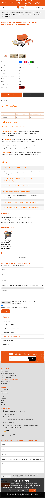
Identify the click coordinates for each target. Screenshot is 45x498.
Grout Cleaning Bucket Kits (9, 217)
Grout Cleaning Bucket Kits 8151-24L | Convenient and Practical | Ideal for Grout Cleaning (7, 244)
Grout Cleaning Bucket (34, 12)
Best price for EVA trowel (8, 222)
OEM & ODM (4, 394)
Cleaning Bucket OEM (24, 217)
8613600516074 (18, 420)
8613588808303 (9, 420)
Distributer (4, 392)
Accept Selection (22, 490)
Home (3, 12)
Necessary (10, 494)
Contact (3, 404)
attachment (6, 302)
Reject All (12, 490)
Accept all (32, 490)
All (7, 12)
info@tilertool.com (9, 417)
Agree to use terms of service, (14, 307)
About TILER (4, 390)
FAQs (2, 400)
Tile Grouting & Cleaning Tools (18, 12)
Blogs (2, 402)
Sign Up (13, 3)
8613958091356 (9, 422)
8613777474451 (28, 420)
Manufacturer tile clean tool (27, 220)
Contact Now (13, 95)
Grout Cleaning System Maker (9, 220)
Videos (3, 396)
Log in (10, 3)
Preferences (26, 494)
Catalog (3, 398)
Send (5, 311)
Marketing (34, 494)
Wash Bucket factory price (24, 222)
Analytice (18, 494)
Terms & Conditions (22, 307)
